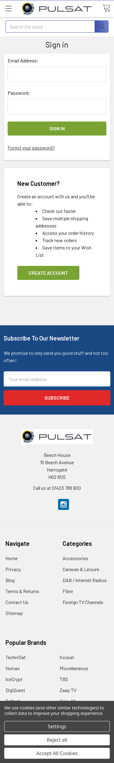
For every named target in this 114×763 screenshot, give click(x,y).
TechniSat (15, 657)
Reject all (57, 740)
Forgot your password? (31, 147)
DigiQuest (15, 690)
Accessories (75, 558)
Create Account (48, 273)
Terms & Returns (22, 591)
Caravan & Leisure (81, 569)
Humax (12, 668)
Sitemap (14, 613)
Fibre (68, 591)
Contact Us (16, 602)
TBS (64, 679)
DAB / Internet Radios (85, 580)
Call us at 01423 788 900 (57, 488)
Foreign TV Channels (83, 602)
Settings (57, 726)
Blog (10, 580)
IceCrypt (13, 679)
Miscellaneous (74, 668)
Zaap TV (68, 690)
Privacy (13, 569)
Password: (19, 93)
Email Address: (23, 60)
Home (11, 558)
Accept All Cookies (57, 753)
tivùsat (67, 657)
